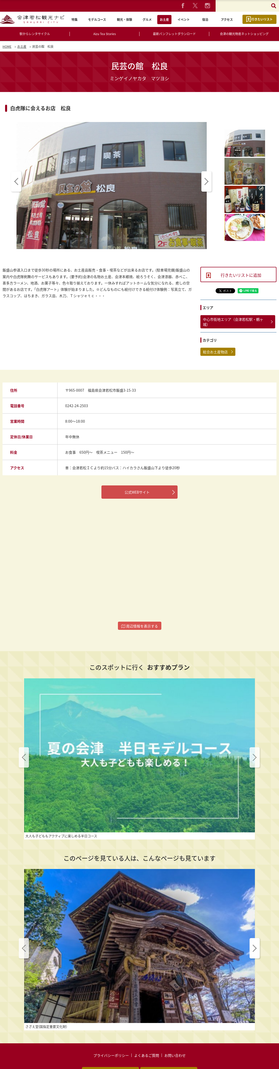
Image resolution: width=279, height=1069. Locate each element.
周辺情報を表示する (139, 626)
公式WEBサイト (137, 492)
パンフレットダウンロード (110, 1044)
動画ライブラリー (168, 1044)
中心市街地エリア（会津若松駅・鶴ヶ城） (233, 322)
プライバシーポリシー (111, 1028)
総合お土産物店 (215, 351)
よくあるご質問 (146, 1028)
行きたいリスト (262, 19)
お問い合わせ (175, 1028)
